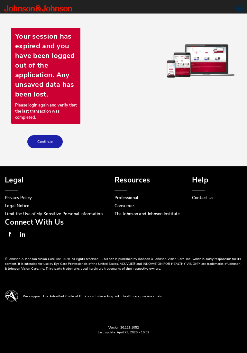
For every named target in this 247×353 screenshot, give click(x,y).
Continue (45, 141)
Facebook (9, 234)
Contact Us (203, 198)
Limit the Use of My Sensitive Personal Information (54, 214)
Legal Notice (17, 206)
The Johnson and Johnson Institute (147, 214)
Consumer (124, 206)
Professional (126, 198)
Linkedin (22, 234)
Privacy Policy (18, 198)
